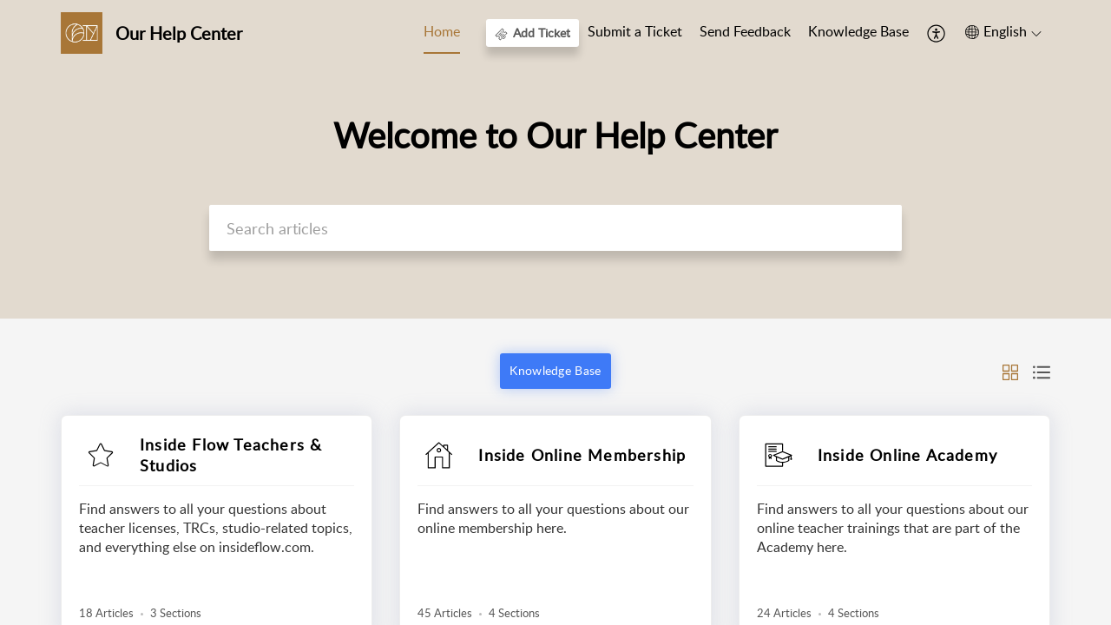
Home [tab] (442, 31)
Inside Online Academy (907, 454)
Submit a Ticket (635, 31)
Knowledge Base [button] (555, 370)
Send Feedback (745, 31)
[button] (937, 33)
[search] (555, 228)
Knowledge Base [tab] (858, 31)
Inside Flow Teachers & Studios (231, 455)
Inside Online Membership (582, 454)
